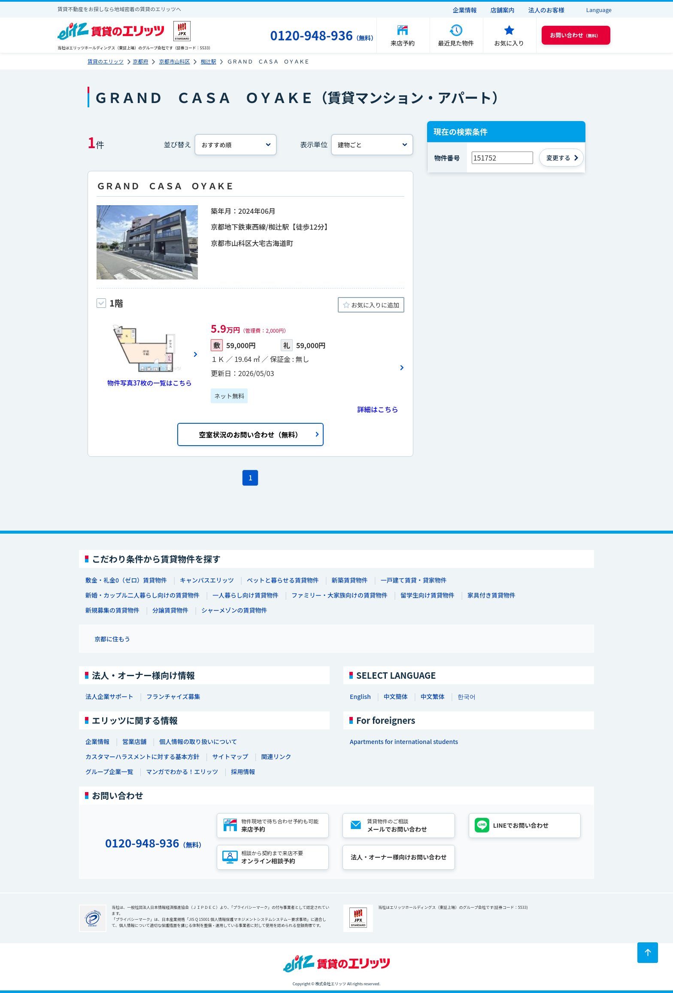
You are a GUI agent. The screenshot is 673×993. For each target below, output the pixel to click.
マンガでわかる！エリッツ (182, 771)
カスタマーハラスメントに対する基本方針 (142, 756)
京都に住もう (112, 639)
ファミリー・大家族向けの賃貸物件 (339, 595)
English (360, 696)
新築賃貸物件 (350, 580)
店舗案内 (503, 10)
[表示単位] (372, 144)
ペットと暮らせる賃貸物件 (283, 580)
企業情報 (465, 10)
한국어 (467, 696)
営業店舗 (134, 741)
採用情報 (243, 771)
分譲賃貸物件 (170, 610)
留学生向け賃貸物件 (427, 595)
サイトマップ (230, 756)
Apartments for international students (404, 741)
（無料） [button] (575, 35)
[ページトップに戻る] (647, 952)
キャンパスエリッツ (207, 580)
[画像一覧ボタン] (147, 354)
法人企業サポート (109, 696)
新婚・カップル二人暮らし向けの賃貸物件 (142, 595)
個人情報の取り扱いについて (198, 741)
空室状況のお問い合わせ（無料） (250, 434)
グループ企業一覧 (109, 771)
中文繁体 (433, 696)
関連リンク (276, 756)
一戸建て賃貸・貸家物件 (414, 580)
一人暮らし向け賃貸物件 (245, 595)
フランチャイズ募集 (173, 696)
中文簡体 (396, 696)
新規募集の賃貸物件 (112, 610)
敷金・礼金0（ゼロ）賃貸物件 (126, 580)
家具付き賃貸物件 (491, 595)
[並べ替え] (235, 144)
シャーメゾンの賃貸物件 (234, 610)
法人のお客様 (546, 10)
